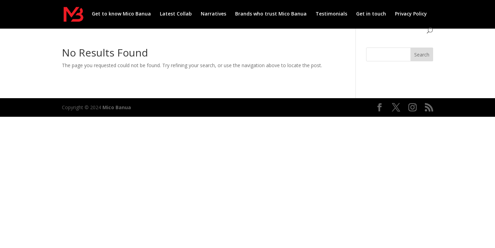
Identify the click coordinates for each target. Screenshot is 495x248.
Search (421, 54)
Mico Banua (116, 107)
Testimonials (331, 14)
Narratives (213, 14)
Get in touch (371, 14)
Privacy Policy (411, 14)
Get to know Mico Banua (121, 14)
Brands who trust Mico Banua (271, 14)
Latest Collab (176, 14)
